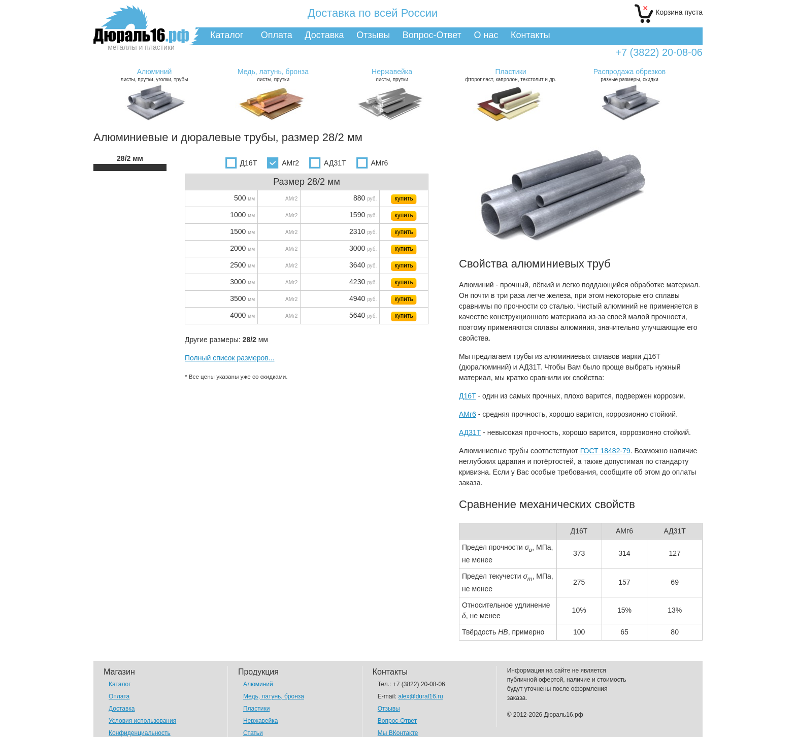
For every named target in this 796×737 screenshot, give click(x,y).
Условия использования (142, 720)
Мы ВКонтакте (398, 732)
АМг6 (372, 163)
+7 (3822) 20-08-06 (659, 52)
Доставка (324, 35)
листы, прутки (273, 75)
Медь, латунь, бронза (273, 696)
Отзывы (373, 35)
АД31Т (327, 163)
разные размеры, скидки (629, 75)
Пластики (256, 708)
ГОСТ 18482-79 (605, 451)
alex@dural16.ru (420, 696)
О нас (486, 35)
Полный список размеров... (230, 358)
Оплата (276, 35)
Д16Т (241, 163)
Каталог (226, 35)
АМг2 (283, 163)
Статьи (253, 732)
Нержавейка (260, 720)
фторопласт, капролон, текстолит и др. (511, 75)
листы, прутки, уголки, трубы (154, 75)
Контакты (530, 35)
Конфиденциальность (140, 732)
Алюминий (258, 684)
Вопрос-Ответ (432, 35)
